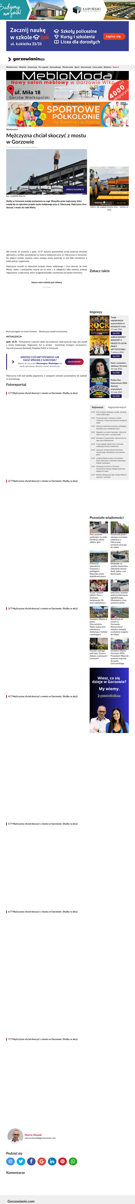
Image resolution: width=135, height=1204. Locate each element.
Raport (116, 67)
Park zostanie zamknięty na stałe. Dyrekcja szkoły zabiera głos (111, 413)
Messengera (41, 363)
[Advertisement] (46, 229)
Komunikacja (55, 67)
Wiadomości (12, 67)
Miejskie (22, 67)
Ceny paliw (97, 67)
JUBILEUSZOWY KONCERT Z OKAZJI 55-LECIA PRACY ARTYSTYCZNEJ (118, 343)
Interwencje (86, 67)
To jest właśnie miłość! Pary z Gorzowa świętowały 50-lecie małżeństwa (109, 445)
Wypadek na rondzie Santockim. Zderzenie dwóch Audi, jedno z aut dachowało (111, 433)
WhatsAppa (53, 363)
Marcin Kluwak (33, 1135)
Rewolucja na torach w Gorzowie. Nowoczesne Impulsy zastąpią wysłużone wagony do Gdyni (110, 469)
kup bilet (116, 333)
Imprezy (96, 312)
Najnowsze (97, 407)
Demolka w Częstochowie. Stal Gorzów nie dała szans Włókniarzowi (111, 439)
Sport (76, 67)
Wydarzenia (67, 67)
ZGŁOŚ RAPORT (74, 362)
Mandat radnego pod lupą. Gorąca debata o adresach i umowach (111, 476)
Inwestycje (32, 67)
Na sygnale (43, 67)
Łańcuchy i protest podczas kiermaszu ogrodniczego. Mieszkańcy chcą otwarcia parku (110, 452)
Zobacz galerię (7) (75, 190)
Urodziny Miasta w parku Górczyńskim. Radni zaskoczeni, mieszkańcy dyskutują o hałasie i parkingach (111, 460)
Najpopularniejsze (117, 407)
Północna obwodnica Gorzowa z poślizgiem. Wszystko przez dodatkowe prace (111, 427)
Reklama (107, 67)
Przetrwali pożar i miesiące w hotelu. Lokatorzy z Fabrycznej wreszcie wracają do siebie (111, 420)
